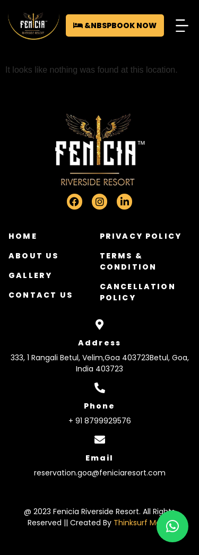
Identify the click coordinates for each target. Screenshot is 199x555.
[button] (181, 25)
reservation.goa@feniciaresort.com (100, 472)
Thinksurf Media (143, 522)
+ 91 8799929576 (99, 420)
